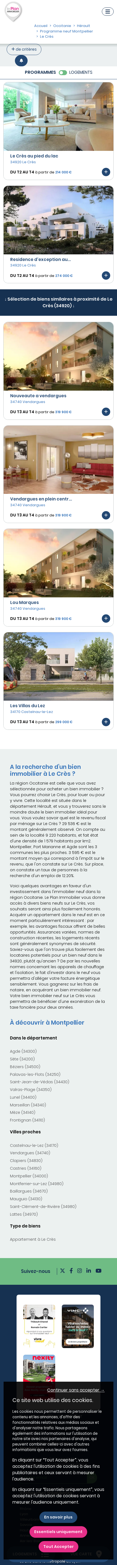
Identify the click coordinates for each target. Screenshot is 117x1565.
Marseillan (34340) (28, 1105)
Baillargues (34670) (29, 1191)
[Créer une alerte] (21, 60)
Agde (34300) (23, 1051)
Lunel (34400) (23, 1097)
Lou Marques (24, 602)
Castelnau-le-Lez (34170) (34, 1145)
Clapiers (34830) (26, 1160)
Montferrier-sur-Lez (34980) (36, 1183)
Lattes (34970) (24, 1214)
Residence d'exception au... (40, 259)
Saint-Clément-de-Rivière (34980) (43, 1206)
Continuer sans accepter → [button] (76, 1390)
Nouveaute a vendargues (38, 396)
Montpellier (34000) (29, 1176)
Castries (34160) (25, 1168)
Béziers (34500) (25, 1066)
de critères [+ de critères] (24, 49)
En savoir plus (58, 1517)
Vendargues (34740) (30, 1153)
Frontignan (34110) (27, 1120)
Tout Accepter (58, 1546)
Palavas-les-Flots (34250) (35, 1074)
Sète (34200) (22, 1059)
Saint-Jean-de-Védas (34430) (39, 1082)
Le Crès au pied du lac (34, 156)
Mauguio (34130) (26, 1199)
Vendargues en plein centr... (41, 499)
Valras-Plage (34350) (31, 1089)
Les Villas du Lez (27, 706)
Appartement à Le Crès (33, 1239)
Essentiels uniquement (58, 1531)
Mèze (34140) (22, 1112)
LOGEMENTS (80, 72)
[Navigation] (108, 11)
